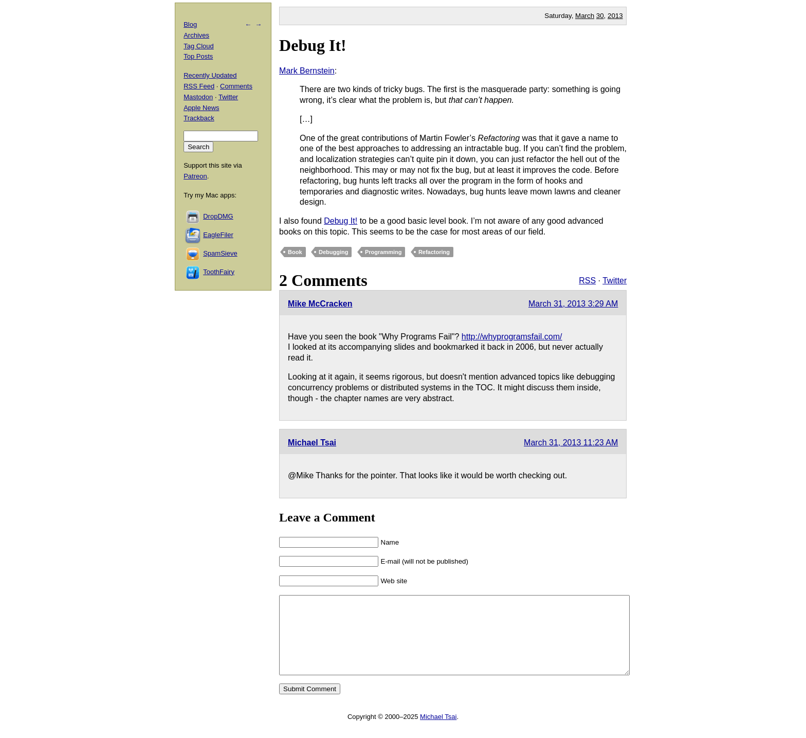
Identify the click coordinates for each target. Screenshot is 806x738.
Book (295, 252)
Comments (236, 86)
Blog (190, 24)
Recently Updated (210, 75)
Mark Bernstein (307, 70)
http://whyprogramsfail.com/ (512, 336)
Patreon (195, 176)
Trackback (199, 118)
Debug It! (312, 45)
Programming (383, 252)
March (584, 16)
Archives (196, 35)
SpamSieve (220, 253)
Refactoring (434, 252)
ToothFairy (218, 272)
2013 (615, 16)
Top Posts (198, 56)
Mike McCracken (320, 303)
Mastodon (198, 97)
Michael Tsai (312, 442)
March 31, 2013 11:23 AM (571, 442)
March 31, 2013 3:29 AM (573, 303)
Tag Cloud (199, 46)
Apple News (201, 108)
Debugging (333, 252)
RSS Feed (199, 86)
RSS (587, 280)
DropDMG (218, 216)
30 (600, 16)
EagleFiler (218, 235)
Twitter (614, 280)
